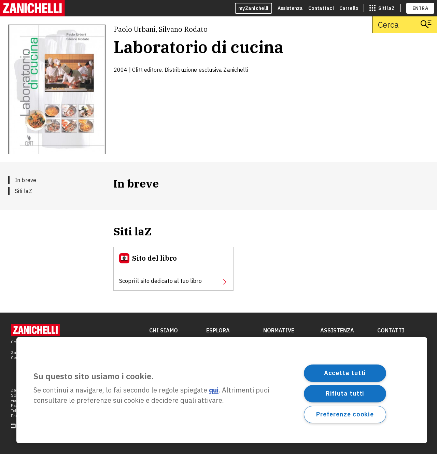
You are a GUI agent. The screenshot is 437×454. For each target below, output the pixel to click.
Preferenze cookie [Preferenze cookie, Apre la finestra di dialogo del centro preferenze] (345, 414)
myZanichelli (253, 8)
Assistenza (290, 8)
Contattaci (321, 8)
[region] (221, 390)
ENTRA (420, 8)
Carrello (348, 8)
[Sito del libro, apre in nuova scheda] (173, 269)
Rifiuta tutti (345, 393)
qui (213, 390)
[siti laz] (382, 8)
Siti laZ (23, 191)
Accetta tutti (345, 373)
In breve (25, 180)
